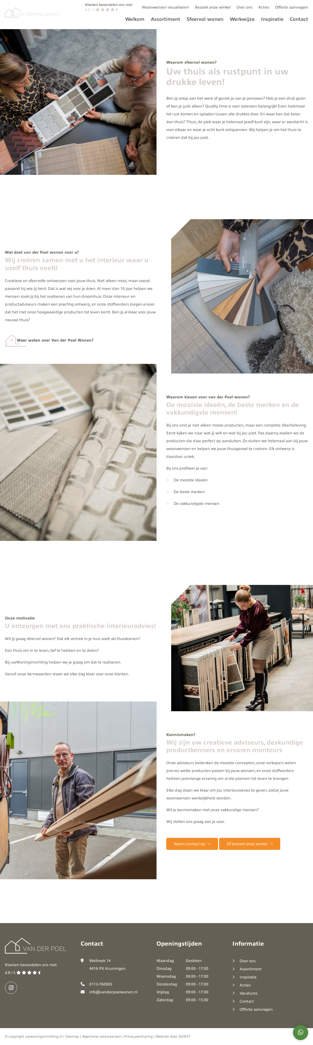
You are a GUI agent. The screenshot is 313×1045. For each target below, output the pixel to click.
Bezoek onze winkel (213, 7)
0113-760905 (100, 984)
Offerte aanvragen (291, 7)
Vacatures (248, 993)
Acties (263, 7)
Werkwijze (242, 19)
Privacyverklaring (138, 1036)
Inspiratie (272, 19)
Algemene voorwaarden (101, 1036)
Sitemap (72, 1036)
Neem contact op (192, 854)
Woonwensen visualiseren (165, 7)
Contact (299, 19)
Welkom (135, 19)
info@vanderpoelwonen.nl (113, 992)
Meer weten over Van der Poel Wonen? (55, 350)
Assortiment (165, 19)
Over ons (244, 7)
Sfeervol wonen (205, 19)
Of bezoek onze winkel (250, 854)
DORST (184, 1036)
